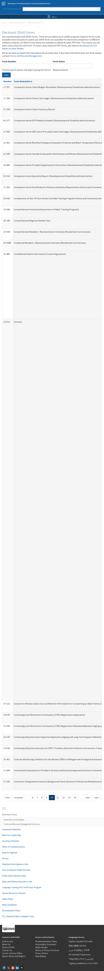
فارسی (89, 959)
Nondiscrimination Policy (46, 941)
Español (79, 941)
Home (4, 22)
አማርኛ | (82, 959)
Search (98, 9)
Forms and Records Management (26, 55)
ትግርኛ (90, 963)
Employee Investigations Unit (15, 864)
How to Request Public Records (16, 870)
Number (7, 81)
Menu (52, 16)
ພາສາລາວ (81, 963)
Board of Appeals (9, 852)
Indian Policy (7, 899)
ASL (96, 963)
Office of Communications (13, 846)
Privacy (5, 858)
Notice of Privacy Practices (47, 950)
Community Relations (11, 829)
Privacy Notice (41, 953)
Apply (6, 75)
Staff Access (7, 941)
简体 (71, 945)
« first (7, 797)
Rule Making (40, 956)
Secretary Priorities (10, 841)
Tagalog (72, 963)
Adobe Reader (41, 947)
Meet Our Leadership (11, 835)
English (72, 941)
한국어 (83, 945)
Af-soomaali (74, 954)
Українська (85, 954)
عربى (71, 950)
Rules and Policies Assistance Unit (17, 881)
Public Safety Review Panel (14, 875)
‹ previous (18, 797)
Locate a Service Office (12, 953)
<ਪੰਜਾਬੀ (86, 950)
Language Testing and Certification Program (21, 887)
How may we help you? (12, 8)
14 (75, 797)
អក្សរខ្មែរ (78, 950)
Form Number (9, 61)
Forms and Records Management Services (22, 824)
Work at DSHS (8, 947)
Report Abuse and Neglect (13, 956)
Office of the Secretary (17, 22)
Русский (88, 941)
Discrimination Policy (11, 910)
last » (97, 797)
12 (63, 797)
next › (88, 797)
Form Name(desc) (23, 81)
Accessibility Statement (45, 944)
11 (58, 797)
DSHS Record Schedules (14, 819)
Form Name (59, 61)
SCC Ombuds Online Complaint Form (18, 916)
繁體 (76, 945)
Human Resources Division (14, 893)
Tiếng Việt (73, 959)
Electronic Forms (9, 814)
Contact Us (7, 950)
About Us (6, 944)
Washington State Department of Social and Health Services (29, 4)
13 (69, 797)
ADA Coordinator (9, 904)
